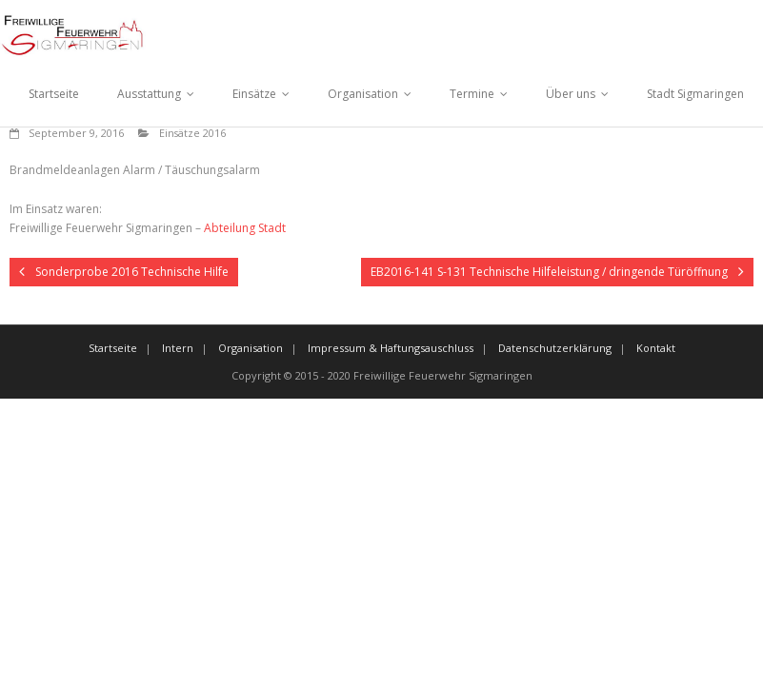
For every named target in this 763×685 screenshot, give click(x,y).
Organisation (363, 94)
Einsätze (254, 94)
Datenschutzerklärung (555, 348)
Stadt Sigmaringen (695, 94)
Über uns (570, 94)
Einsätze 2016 (192, 133)
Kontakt (655, 348)
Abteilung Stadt (245, 228)
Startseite (54, 94)
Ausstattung (149, 94)
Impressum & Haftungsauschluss (390, 348)
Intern (177, 348)
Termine (472, 94)
